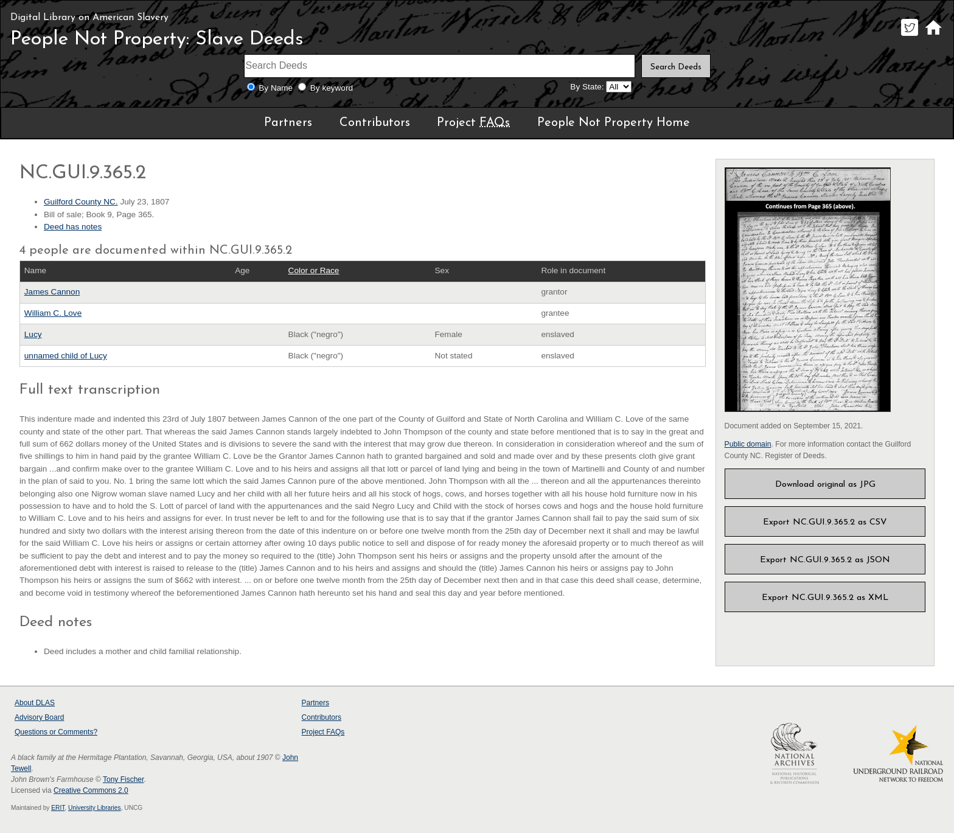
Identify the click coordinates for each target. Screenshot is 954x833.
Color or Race (313, 270)
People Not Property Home (613, 123)
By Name (276, 87)
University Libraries (94, 807)
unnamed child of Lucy (65, 355)
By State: (587, 86)
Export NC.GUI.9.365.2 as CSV (825, 522)
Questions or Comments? (56, 732)
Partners (288, 123)
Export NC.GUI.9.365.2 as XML (825, 597)
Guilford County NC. (81, 201)
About (35, 703)
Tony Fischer (123, 779)
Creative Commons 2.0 (91, 790)
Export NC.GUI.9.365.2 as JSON (825, 560)
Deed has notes (73, 226)
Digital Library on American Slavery (89, 18)
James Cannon (52, 291)
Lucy (33, 334)
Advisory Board (39, 717)
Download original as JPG (825, 484)
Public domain (748, 444)
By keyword (331, 87)
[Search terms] (440, 66)
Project (473, 123)
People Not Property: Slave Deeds (157, 39)
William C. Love (53, 313)
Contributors (374, 123)
